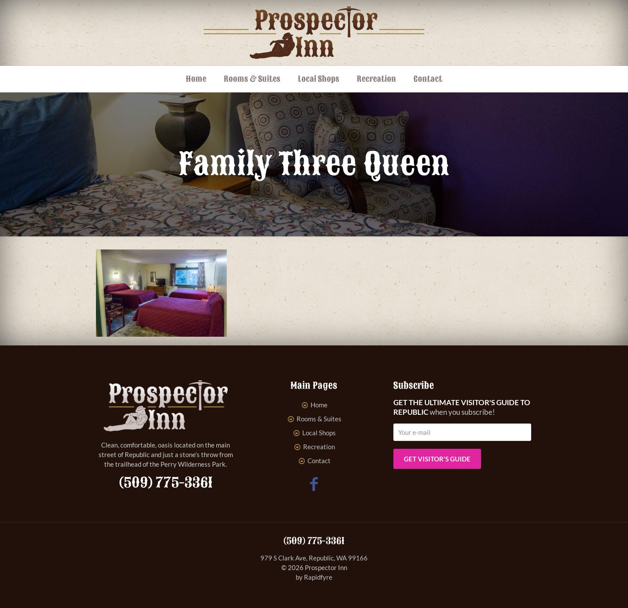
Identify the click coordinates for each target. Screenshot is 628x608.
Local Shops (319, 433)
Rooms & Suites (319, 419)
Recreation (319, 447)
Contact (319, 461)
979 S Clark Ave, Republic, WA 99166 (314, 558)
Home (319, 405)
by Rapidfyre (314, 577)
